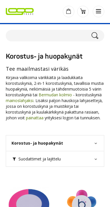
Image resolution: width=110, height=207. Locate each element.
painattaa (34, 117)
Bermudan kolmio (55, 94)
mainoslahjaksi (19, 100)
